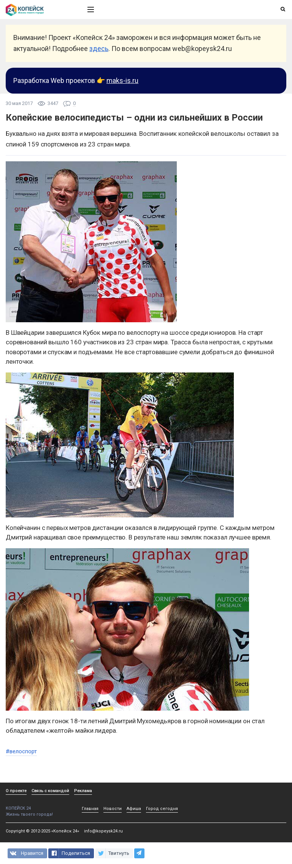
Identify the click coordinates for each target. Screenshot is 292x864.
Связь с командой (50, 790)
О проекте (16, 790)
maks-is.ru (122, 80)
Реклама (83, 790)
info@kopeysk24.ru (103, 831)
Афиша (134, 808)
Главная (90, 808)
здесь (98, 49)
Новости (112, 808)
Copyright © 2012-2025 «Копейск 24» (42, 831)
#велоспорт (21, 751)
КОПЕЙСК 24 (38, 805)
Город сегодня (162, 808)
